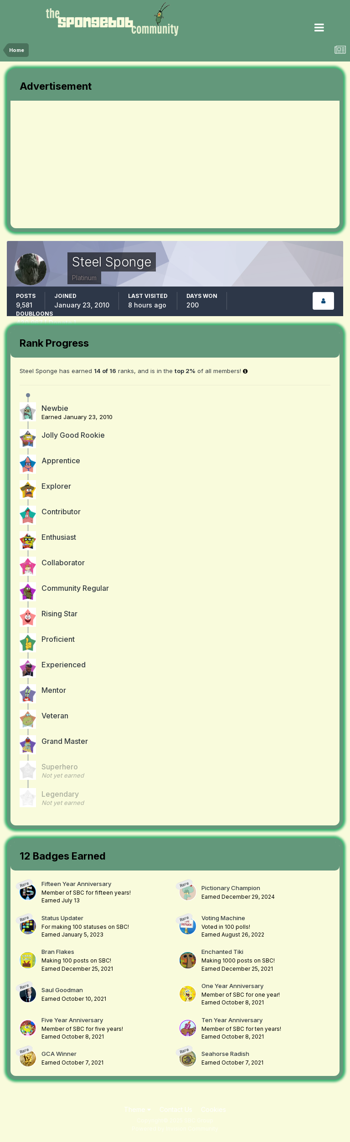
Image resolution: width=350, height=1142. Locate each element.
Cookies (213, 1109)
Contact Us (176, 1109)
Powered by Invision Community (175, 1128)
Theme (137, 1109)
